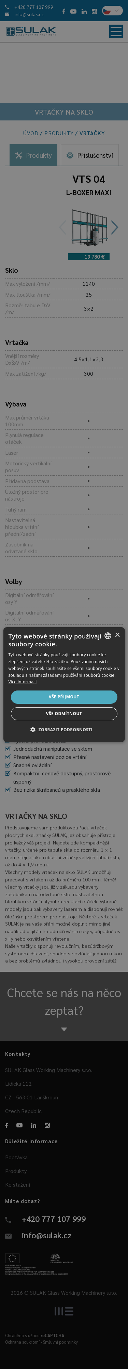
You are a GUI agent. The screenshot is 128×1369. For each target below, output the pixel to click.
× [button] (117, 635)
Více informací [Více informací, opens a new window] (22, 682)
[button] (64, 729)
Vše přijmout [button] (64, 697)
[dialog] (64, 684)
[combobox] (107, 635)
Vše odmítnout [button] (64, 713)
